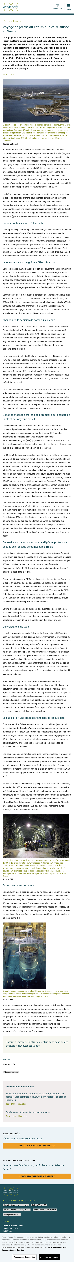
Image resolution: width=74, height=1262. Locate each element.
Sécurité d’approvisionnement (16, 1205)
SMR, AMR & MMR (39, 1205)
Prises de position (11, 1072)
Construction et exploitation (45, 1210)
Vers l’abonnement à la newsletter (37, 1146)
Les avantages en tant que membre (37, 1176)
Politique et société (11, 1215)
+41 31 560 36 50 (10, 1234)
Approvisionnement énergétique (16, 1210)
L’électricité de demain (12, 21)
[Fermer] (70, 1240)
